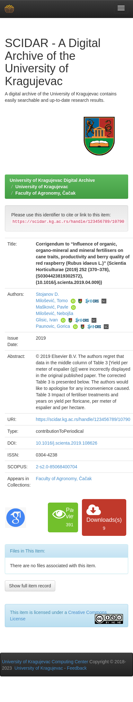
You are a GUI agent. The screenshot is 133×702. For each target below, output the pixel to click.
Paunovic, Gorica (53, 326)
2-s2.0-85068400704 (56, 466)
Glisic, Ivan (47, 319)
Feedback (76, 668)
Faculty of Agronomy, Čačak (45, 193)
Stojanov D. (47, 294)
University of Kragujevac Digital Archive (52, 180)
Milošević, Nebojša (54, 313)
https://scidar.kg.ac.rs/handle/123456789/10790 (83, 419)
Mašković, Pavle (52, 307)
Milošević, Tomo (51, 300)
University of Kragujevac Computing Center (45, 661)
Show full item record (30, 585)
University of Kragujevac (41, 186)
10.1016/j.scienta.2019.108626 (66, 443)
